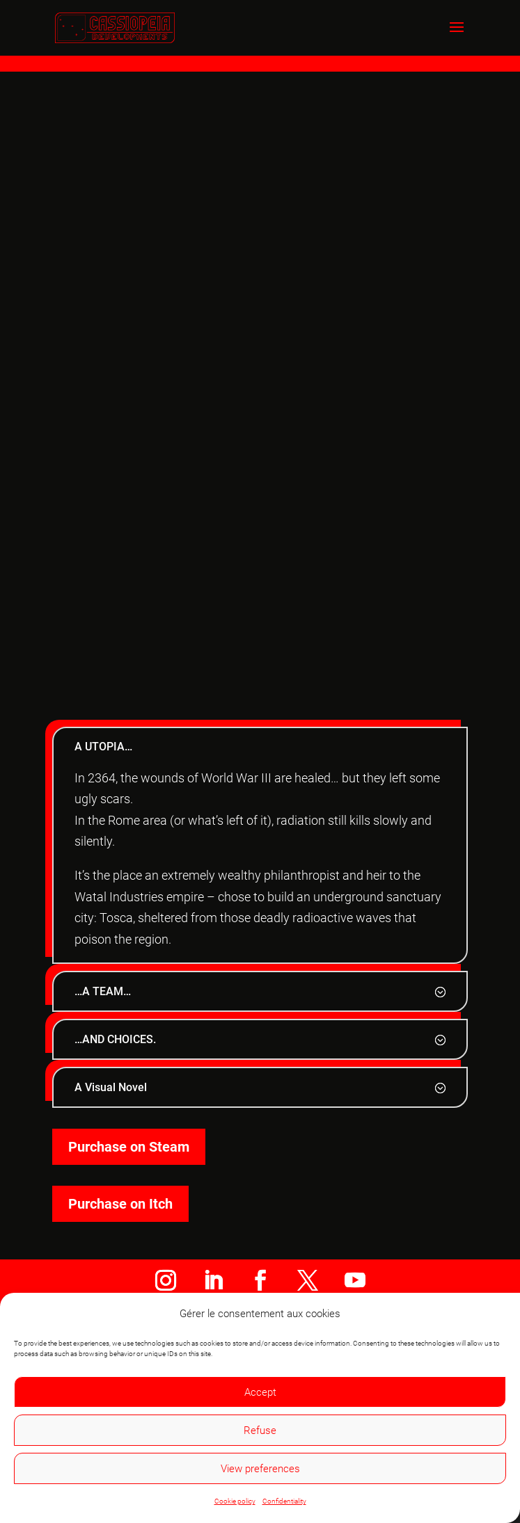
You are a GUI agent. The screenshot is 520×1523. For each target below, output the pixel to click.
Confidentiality (284, 1501)
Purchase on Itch (120, 1203)
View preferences (260, 1468)
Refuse (260, 1430)
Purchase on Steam (128, 1146)
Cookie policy (234, 1501)
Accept (260, 1392)
